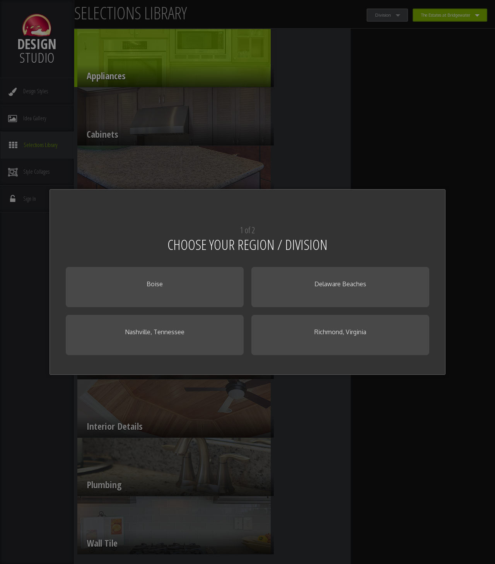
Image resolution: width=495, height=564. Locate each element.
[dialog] (248, 282)
